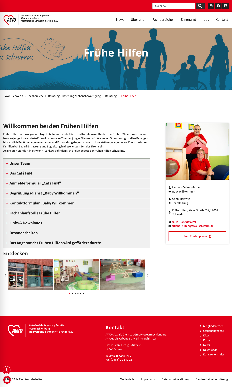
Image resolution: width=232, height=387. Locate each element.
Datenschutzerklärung (175, 379)
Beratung (111, 96)
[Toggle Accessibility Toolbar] (6, 370)
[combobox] (173, 6)
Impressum (148, 379)
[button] (5, 275)
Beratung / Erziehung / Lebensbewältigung (74, 96)
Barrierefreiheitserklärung (212, 379)
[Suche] (200, 6)
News (120, 20)
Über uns (138, 20)
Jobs (206, 20)
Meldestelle (127, 379)
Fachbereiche (163, 20)
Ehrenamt (188, 20)
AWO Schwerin (14, 96)
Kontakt (222, 20)
